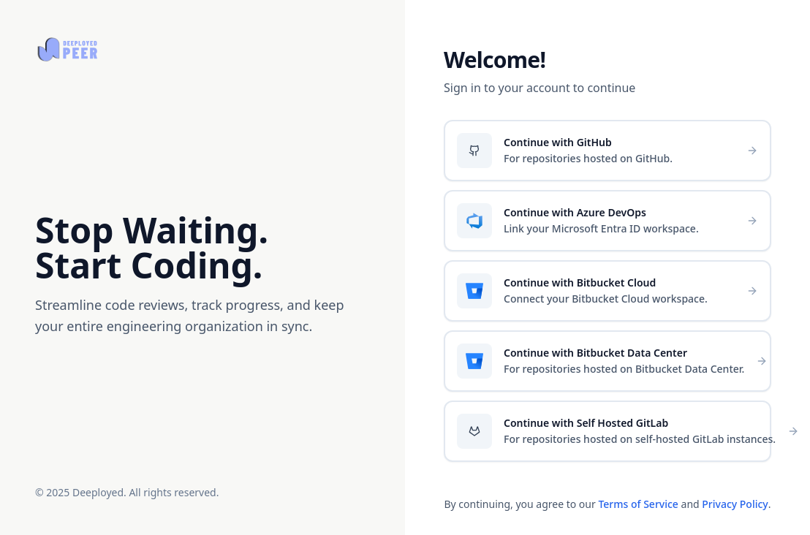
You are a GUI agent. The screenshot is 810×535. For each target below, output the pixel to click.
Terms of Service (638, 504)
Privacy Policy (735, 504)
